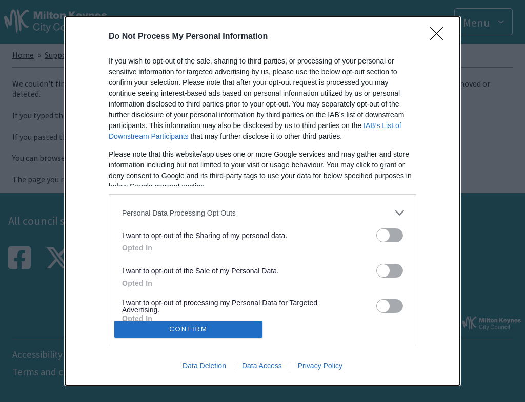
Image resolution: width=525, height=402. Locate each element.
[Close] (440, 37)
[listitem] (262, 212)
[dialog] (262, 201)
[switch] (389, 235)
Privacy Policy (320, 366)
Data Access (262, 366)
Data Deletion (204, 366)
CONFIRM (188, 329)
